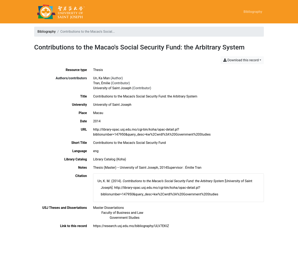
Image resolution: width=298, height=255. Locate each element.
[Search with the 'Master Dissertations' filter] (108, 208)
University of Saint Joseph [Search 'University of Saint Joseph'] (112, 88)
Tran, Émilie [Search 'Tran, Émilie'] (101, 83)
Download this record (241, 60)
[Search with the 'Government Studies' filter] (124, 218)
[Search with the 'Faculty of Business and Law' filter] (122, 213)
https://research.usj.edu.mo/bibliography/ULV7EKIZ (131, 226)
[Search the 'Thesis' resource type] (98, 70)
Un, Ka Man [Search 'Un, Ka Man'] (101, 78)
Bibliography (253, 12)
